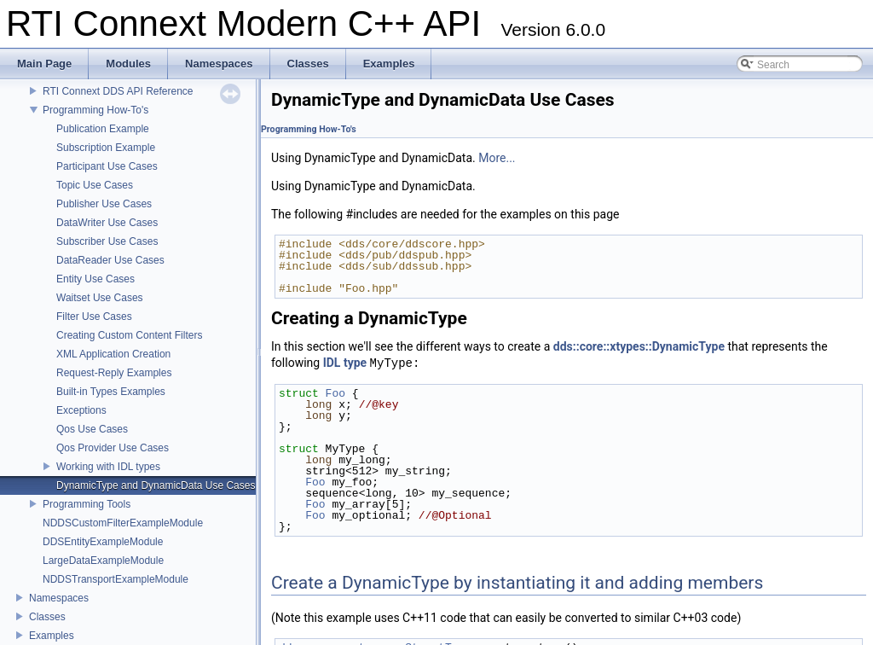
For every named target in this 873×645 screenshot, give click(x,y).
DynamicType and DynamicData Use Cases (155, 485)
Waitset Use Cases (99, 298)
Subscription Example (105, 148)
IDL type (345, 363)
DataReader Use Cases (110, 260)
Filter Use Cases (94, 316)
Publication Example (102, 129)
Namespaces (59, 598)
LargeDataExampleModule (103, 561)
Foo (335, 393)
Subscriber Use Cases (107, 241)
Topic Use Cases (94, 185)
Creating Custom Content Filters (129, 335)
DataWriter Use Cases (107, 223)
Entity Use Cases (95, 279)
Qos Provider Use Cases (112, 448)
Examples (51, 636)
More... (496, 158)
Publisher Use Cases (104, 204)
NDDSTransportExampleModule (115, 579)
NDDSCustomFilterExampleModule (123, 523)
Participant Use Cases (107, 166)
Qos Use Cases (92, 429)
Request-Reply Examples (113, 373)
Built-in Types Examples (110, 392)
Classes (47, 617)
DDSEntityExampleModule (103, 542)
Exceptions (81, 410)
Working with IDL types (108, 467)
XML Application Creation (113, 354)
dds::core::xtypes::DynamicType (639, 346)
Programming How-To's (95, 110)
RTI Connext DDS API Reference (118, 91)
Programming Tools (86, 504)
